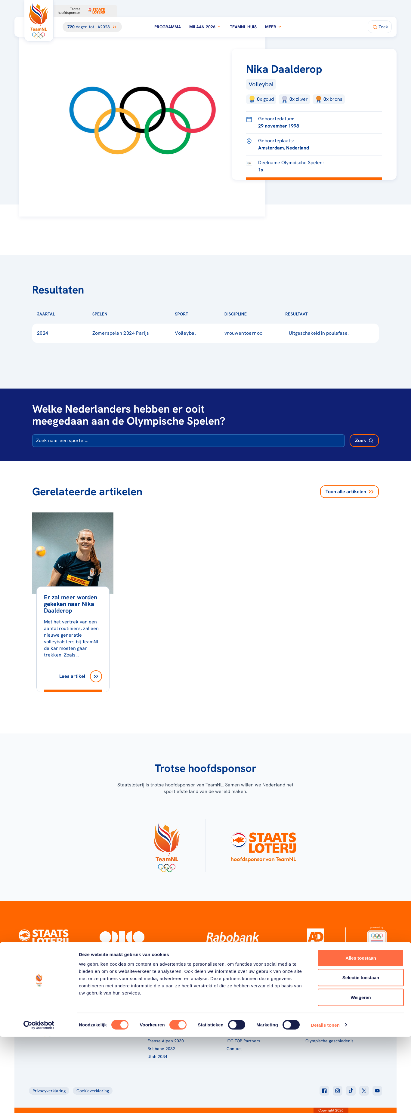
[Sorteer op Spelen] (117, 314)
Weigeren (361, 1073)
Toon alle (349, 491)
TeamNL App (317, 1009)
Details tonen (325, 1101)
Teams (311, 1017)
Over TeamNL (239, 1009)
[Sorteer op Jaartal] (64, 314)
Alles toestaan (360, 1034)
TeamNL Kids (239, 1017)
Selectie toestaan (360, 1053)
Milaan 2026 (205, 26)
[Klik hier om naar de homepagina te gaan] (38, 21)
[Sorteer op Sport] (198, 314)
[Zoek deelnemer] (364, 440)
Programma (167, 26)
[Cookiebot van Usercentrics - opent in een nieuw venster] (39, 1101)
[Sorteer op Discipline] (256, 314)
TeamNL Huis (243, 26)
